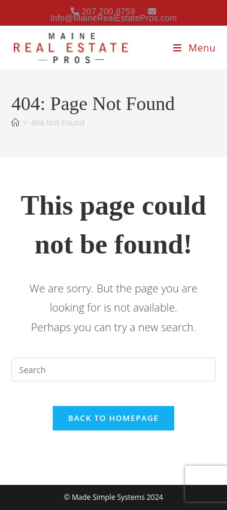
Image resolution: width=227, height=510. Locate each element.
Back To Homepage (113, 418)
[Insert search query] (113, 369)
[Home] (15, 122)
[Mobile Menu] (194, 47)
